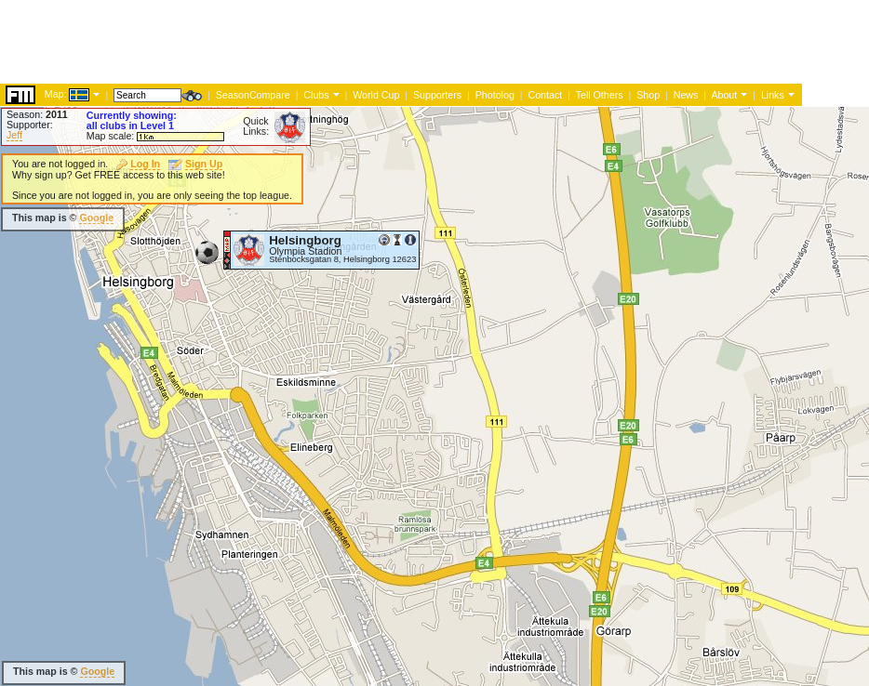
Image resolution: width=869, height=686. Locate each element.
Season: (37, 114)
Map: (56, 93)
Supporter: (30, 124)
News (686, 94)
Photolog (495, 94)
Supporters (437, 94)
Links (772, 94)
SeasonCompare (253, 94)
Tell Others (599, 94)
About (724, 94)
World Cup (376, 94)
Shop (648, 94)
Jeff (14, 134)
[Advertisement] (338, 42)
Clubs (315, 94)
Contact (545, 94)
